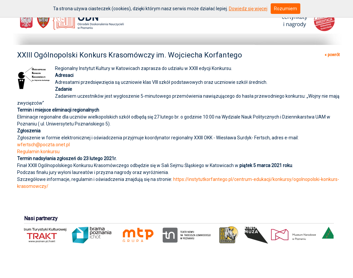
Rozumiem (285, 8)
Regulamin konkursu (38, 151)
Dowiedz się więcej (248, 8)
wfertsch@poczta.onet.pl (43, 144)
